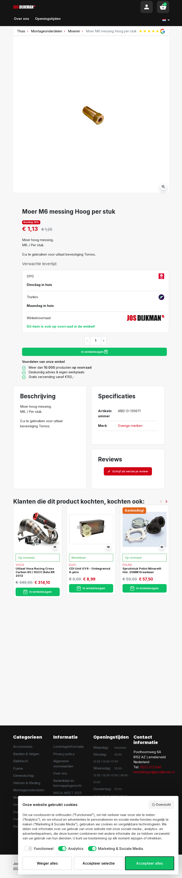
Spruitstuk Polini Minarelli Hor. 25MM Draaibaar (142, 570)
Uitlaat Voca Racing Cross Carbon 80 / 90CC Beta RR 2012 (35, 572)
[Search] (88, 7)
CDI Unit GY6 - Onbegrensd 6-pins (89, 570)
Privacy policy (64, 754)
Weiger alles (47, 863)
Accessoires (23, 746)
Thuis (21, 31)
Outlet (17, 812)
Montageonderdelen (46, 31)
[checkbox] (37, 848)
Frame (18, 768)
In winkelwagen (94, 351)
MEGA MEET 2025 (67, 793)
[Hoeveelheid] (95, 340)
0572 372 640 (150, 767)
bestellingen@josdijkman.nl (153, 772)
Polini (127, 564)
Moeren (74, 31)
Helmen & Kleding (26, 783)
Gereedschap (23, 775)
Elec (72, 564)
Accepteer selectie (98, 863)
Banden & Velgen (26, 754)
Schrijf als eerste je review (128, 471)
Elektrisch (20, 761)
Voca (20, 564)
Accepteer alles (149, 863)
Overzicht (161, 805)
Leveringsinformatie (68, 746)
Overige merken (130, 426)
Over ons (60, 773)
